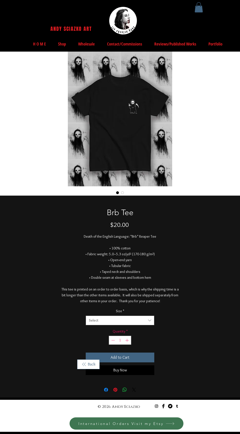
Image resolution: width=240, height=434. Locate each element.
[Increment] (127, 340)
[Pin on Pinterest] (115, 390)
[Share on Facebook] (106, 390)
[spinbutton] (120, 340)
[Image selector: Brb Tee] (117, 192)
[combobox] (120, 320)
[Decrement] (112, 340)
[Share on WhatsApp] (125, 390)
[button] (198, 7)
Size (120, 311)
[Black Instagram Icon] (156, 406)
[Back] (88, 364)
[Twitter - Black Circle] (170, 406)
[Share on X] (134, 390)
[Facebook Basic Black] (163, 406)
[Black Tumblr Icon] (177, 406)
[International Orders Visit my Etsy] (126, 423)
